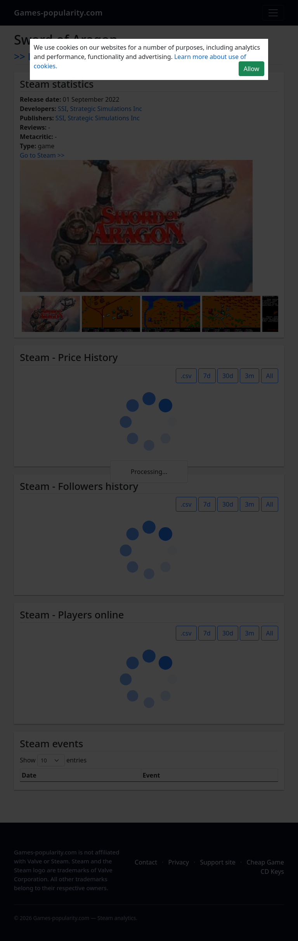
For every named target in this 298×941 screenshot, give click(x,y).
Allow (251, 68)
